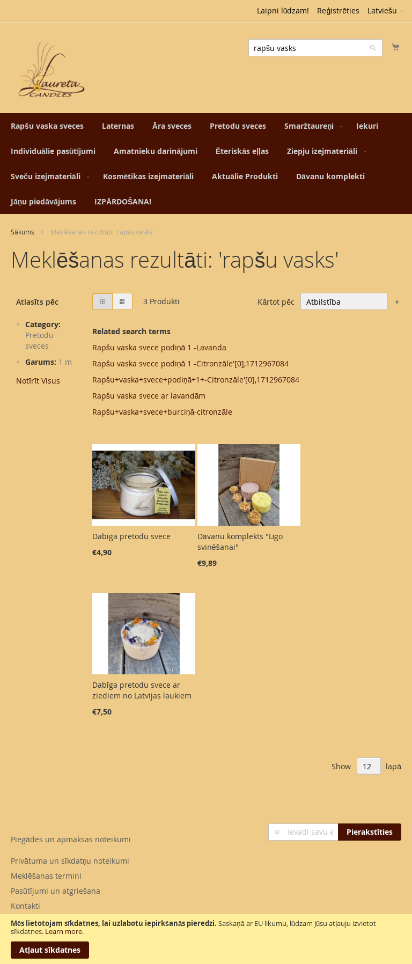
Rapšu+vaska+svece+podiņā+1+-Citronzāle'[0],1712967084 (195, 379)
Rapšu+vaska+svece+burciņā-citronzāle (162, 412)
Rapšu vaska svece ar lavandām (149, 396)
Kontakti (25, 906)
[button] (385, 11)
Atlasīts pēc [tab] (37, 302)
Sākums (22, 231)
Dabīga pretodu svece (131, 536)
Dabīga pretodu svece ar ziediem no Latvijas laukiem (142, 690)
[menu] (206, 163)
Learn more (63, 931)
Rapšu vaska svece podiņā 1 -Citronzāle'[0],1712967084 (190, 363)
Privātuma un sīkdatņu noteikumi (70, 861)
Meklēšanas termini (46, 876)
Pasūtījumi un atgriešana (55, 891)
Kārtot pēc (276, 302)
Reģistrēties (338, 10)
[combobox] (315, 47)
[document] (206, 939)
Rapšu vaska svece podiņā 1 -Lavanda (159, 347)
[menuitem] (47, 125)
